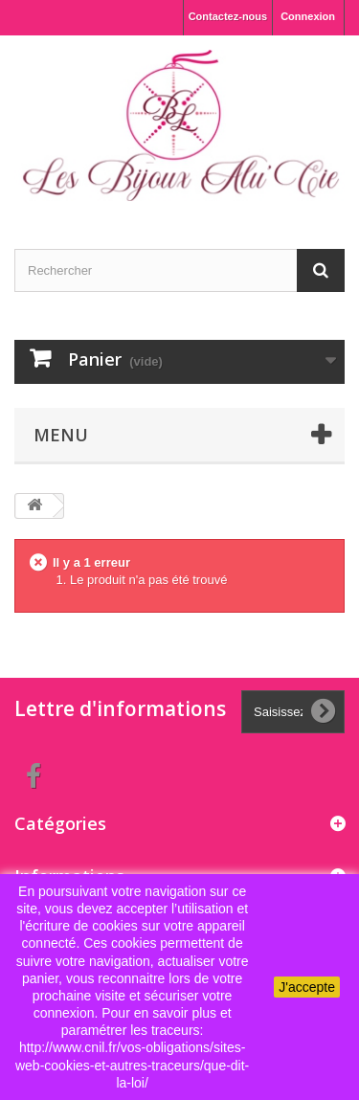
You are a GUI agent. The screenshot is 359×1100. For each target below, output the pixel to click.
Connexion (307, 16)
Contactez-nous (228, 16)
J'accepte (307, 987)
